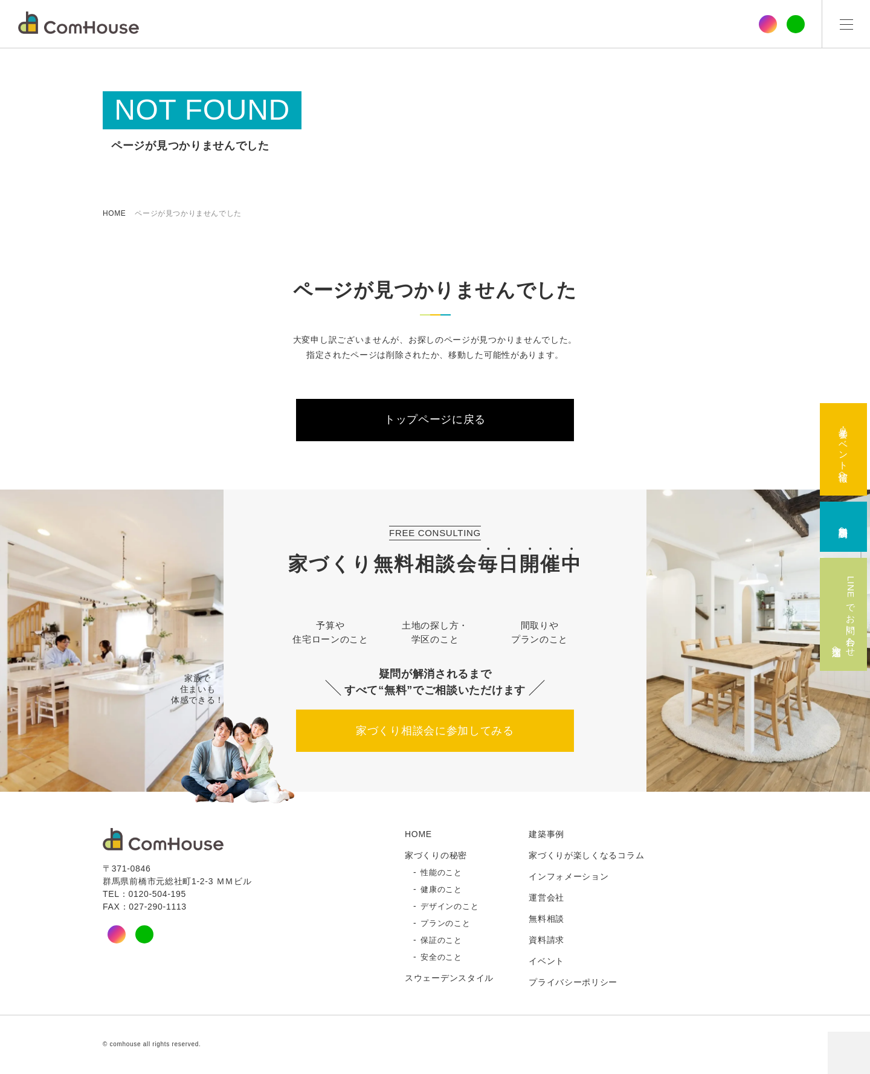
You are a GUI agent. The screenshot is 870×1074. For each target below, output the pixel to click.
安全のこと (441, 958)
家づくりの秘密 (436, 856)
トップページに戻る (435, 420)
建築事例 (546, 834)
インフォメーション (568, 877)
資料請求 (546, 940)
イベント (546, 961)
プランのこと (445, 924)
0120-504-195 (157, 894)
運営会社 (546, 898)
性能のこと (441, 873)
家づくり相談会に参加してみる (435, 731)
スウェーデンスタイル (449, 978)
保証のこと (441, 941)
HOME (114, 213)
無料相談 (546, 919)
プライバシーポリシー (573, 983)
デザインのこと (449, 907)
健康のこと (441, 890)
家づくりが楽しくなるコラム (586, 856)
